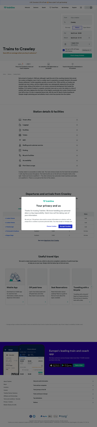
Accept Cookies (65, 226)
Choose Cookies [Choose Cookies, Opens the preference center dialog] (51, 226)
